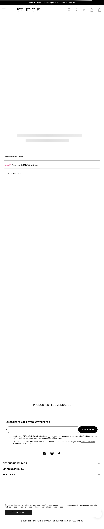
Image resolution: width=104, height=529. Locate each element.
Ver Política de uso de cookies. (54, 507)
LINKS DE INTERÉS (13, 469)
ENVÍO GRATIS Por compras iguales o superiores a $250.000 (52, 3)
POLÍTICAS (9, 474)
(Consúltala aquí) (55, 438)
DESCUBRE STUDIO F (15, 463)
